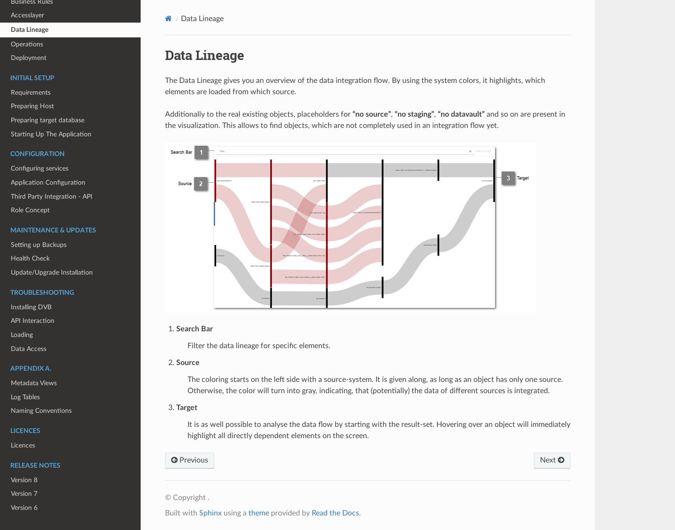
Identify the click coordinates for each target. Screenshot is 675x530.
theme (258, 513)
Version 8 (24, 480)
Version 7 (24, 493)
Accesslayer (27, 15)
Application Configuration (48, 182)
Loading (22, 334)
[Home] (168, 18)
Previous (189, 460)
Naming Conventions (41, 410)
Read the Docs (335, 513)
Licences (23, 445)
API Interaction (32, 320)
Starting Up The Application (51, 134)
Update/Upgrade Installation (52, 272)
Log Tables (25, 397)
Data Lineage (29, 29)
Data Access (28, 348)
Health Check (30, 258)
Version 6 (24, 507)
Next (552, 460)
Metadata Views (34, 383)
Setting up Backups (39, 244)
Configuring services (39, 168)
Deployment (28, 57)
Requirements (31, 92)
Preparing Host (32, 106)
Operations (27, 44)
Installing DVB (31, 307)
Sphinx (210, 513)
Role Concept (30, 210)
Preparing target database (47, 120)
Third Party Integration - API (51, 196)
